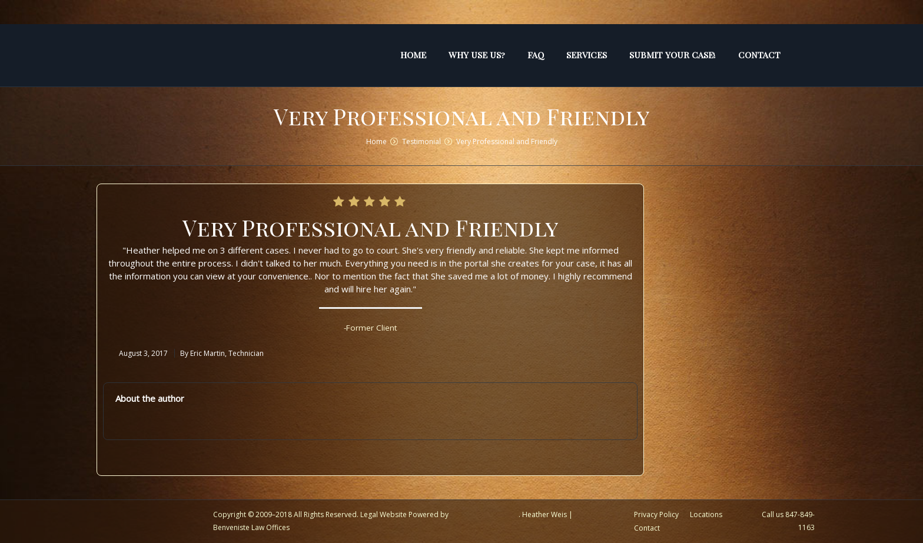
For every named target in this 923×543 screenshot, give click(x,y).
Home (376, 141)
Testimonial (421, 141)
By (222, 353)
